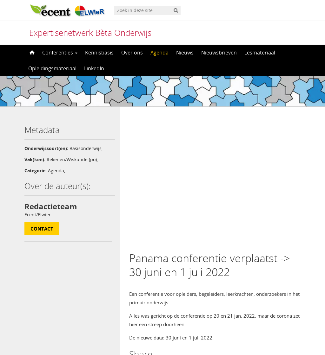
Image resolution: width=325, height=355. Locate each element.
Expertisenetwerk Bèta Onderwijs (90, 32)
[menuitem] (162, 338)
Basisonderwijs (86, 148)
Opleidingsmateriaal (52, 68)
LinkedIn (94, 68)
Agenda (159, 52)
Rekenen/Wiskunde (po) (72, 159)
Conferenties (59, 52)
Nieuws (185, 52)
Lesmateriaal (259, 52)
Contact (41, 228)
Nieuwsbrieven (219, 52)
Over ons (132, 52)
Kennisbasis (99, 52)
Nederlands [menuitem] (166, 338)
